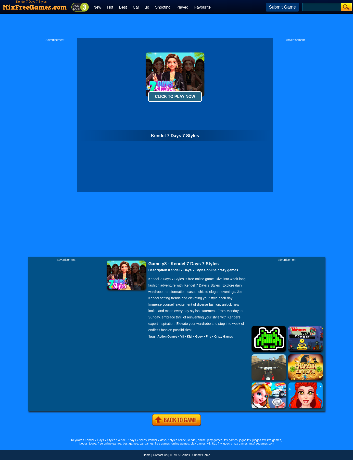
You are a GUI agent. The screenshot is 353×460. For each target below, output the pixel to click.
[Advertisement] (176, 26)
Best (123, 7)
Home (147, 455)
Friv (208, 336)
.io (147, 7)
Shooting (162, 7)
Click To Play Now (175, 96)
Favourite (202, 7)
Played (182, 7)
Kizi (189, 336)
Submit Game (282, 7)
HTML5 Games (180, 455)
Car (136, 7)
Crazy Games (223, 336)
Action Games (167, 336)
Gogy (199, 336)
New (97, 7)
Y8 (182, 336)
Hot (110, 7)
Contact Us (160, 455)
